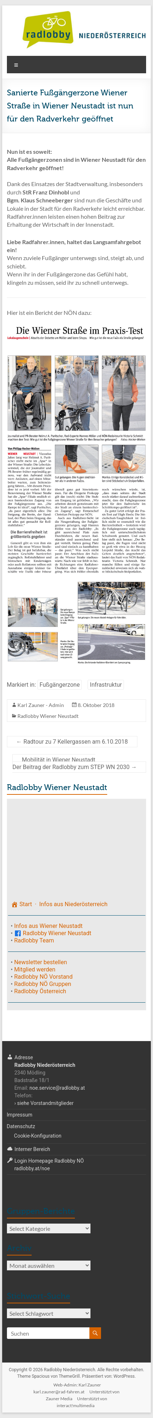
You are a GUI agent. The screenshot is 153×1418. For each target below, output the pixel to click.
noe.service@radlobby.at (57, 1088)
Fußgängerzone (60, 684)
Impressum (19, 1115)
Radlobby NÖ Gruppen (42, 984)
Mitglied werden (34, 969)
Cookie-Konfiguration (37, 1136)
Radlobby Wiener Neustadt (47, 716)
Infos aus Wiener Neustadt (48, 925)
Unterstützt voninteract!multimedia (82, 1402)
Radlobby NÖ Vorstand (43, 976)
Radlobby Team (34, 940)
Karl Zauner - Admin (40, 705)
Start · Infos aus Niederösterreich (59, 904)
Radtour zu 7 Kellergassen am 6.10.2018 (72, 741)
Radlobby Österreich (40, 991)
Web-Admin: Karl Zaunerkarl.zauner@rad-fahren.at (67, 1388)
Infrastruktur (106, 684)
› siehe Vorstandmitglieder (43, 1103)
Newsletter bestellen (40, 962)
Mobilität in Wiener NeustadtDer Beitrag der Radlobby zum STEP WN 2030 (74, 763)
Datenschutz (21, 1126)
